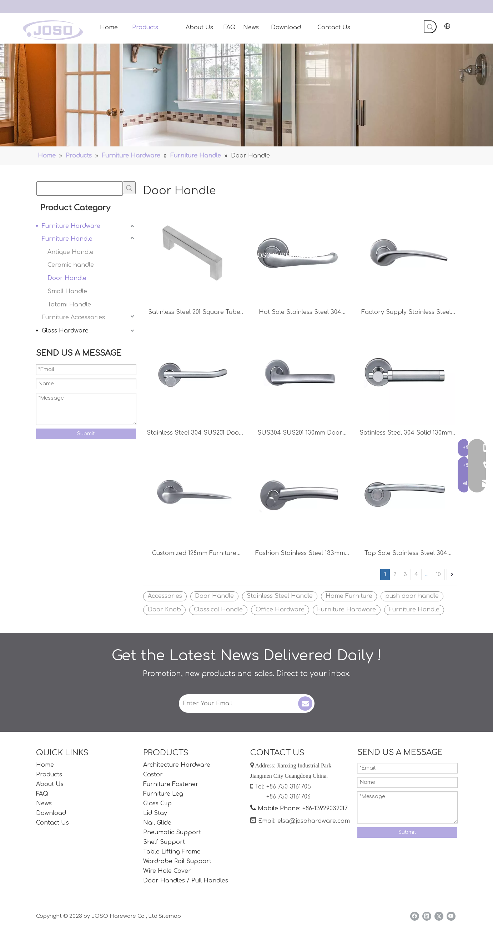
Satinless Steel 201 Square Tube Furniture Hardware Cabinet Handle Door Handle (194, 313)
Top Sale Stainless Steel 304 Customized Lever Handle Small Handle (406, 554)
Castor (153, 774)
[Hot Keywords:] (430, 26)
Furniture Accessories (73, 317)
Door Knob (164, 609)
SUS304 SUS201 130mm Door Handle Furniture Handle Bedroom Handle (299, 434)
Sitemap (170, 916)
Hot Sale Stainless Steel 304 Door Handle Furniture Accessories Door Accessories (300, 313)
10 (438, 574)
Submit (86, 433)
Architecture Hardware (176, 765)
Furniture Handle (67, 239)
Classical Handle (218, 609)
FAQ (42, 794)
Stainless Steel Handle (280, 596)
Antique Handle (70, 252)
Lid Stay (155, 813)
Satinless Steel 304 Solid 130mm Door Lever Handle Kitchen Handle (405, 434)
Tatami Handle (69, 304)
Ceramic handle (70, 265)
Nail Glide (157, 823)
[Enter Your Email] (238, 703)
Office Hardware (280, 609)
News (44, 803)
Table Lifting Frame (172, 852)
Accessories (165, 596)
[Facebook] (414, 916)
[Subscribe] (305, 703)
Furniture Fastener (170, 784)
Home (45, 765)
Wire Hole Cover (167, 871)
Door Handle (66, 278)
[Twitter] (438, 916)
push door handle (412, 596)
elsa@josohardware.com (313, 821)
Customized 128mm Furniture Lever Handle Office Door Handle (194, 554)
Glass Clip (157, 803)
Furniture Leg (163, 794)
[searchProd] (79, 188)
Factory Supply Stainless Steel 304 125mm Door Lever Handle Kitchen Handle (406, 313)
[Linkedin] (426, 916)
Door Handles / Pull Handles (185, 880)
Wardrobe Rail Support (177, 861)
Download (51, 813)
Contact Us (52, 823)
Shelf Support (164, 842)
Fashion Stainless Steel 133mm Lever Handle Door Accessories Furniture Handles (300, 554)
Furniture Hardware (71, 226)
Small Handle (67, 291)
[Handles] (246, 95)
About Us (50, 784)
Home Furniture (349, 596)
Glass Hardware (65, 330)
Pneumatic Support (172, 832)
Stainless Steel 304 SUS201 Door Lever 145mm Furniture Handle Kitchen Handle (194, 434)
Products (49, 774)
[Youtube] (451, 916)
